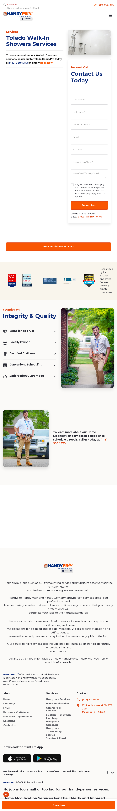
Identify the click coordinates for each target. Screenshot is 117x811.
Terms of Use (52, 771)
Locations (9, 721)
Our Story (9, 703)
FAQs (6, 708)
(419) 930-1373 (18, 62)
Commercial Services (53, 709)
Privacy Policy (34, 771)
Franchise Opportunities (17, 716)
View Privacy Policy (90, 216)
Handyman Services (58, 699)
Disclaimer (84, 771)
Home (6, 699)
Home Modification (57, 703)
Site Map (8, 774)
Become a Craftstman (16, 712)
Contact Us (9, 725)
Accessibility (69, 771)
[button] (110, 15)
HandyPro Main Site (13, 771)
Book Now (46, 62)
